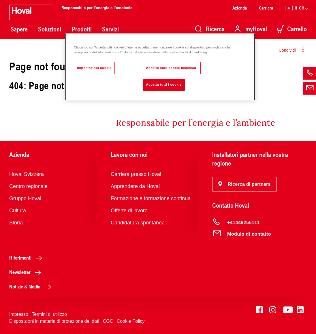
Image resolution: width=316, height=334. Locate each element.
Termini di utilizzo (49, 314)
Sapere (19, 29)
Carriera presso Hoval (136, 174)
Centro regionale (28, 186)
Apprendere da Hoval (135, 186)
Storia (16, 223)
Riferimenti (27, 257)
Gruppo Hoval (25, 198)
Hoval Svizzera (26, 174)
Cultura (17, 210)
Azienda (239, 7)
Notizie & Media (31, 286)
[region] (160, 67)
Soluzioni (49, 29)
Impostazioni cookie (94, 68)
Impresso (18, 314)
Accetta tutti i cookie (164, 84)
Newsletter (26, 272)
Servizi (110, 29)
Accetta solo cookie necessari (172, 68)
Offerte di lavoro (129, 210)
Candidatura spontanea (138, 223)
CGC (108, 321)
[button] (244, 184)
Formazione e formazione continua (151, 198)
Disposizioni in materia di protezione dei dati (54, 321)
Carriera (266, 7)
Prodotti (82, 29)
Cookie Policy (131, 321)
